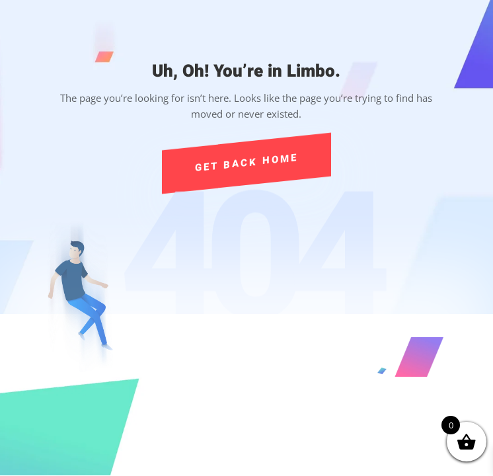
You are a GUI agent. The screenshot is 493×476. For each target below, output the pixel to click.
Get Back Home (247, 162)
